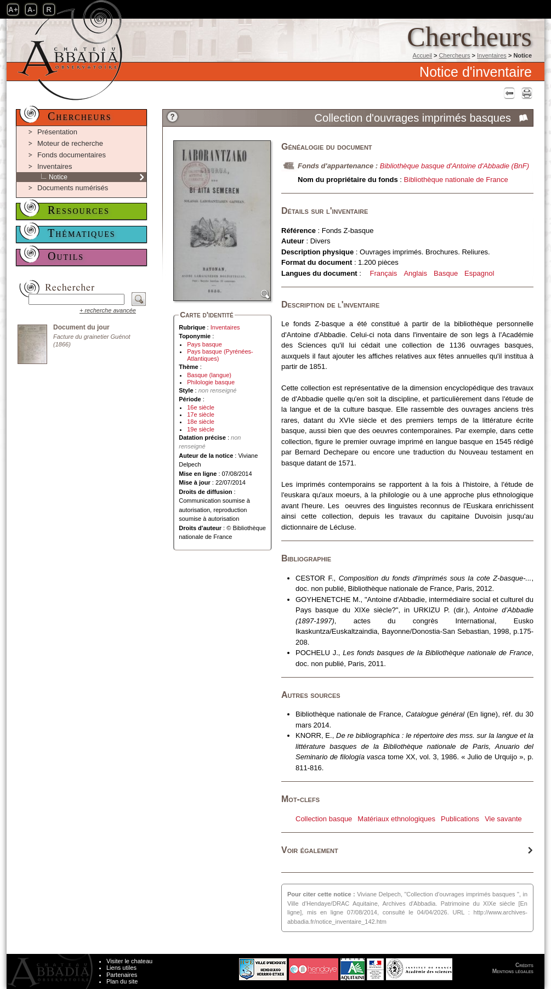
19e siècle (200, 429)
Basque (446, 273)
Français (383, 273)
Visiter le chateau (129, 961)
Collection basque (324, 819)
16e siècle (200, 407)
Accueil (422, 55)
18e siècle (200, 421)
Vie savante (503, 819)
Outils (66, 256)
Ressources (79, 210)
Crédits (524, 965)
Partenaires (121, 974)
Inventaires (492, 55)
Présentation (57, 132)
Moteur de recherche (70, 143)
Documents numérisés (72, 188)
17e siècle (200, 414)
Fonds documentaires (71, 155)
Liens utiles (121, 967)
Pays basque (204, 344)
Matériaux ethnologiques (396, 819)
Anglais (415, 273)
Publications (460, 819)
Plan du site (122, 981)
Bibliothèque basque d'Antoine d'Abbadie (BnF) (454, 166)
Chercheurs (454, 55)
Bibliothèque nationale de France (456, 179)
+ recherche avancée (107, 310)
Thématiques (82, 233)
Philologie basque (211, 382)
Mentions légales (512, 971)
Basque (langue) (209, 375)
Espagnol (479, 273)
